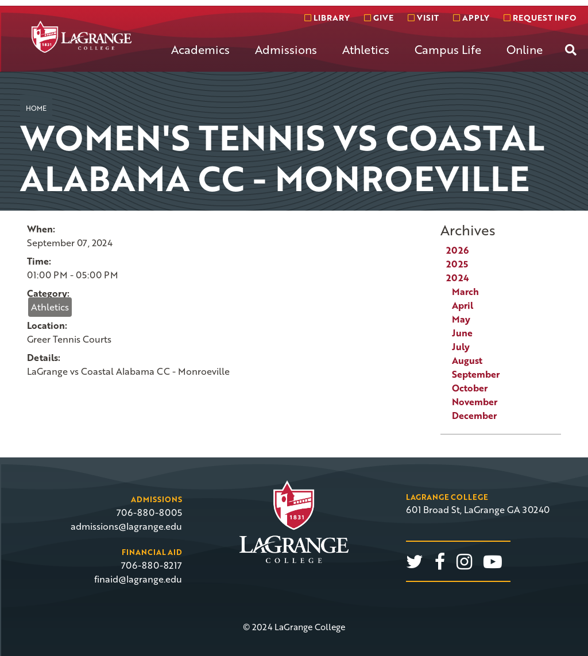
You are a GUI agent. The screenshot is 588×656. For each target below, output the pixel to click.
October (470, 388)
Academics (200, 49)
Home (36, 108)
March (465, 291)
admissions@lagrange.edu (126, 526)
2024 (457, 278)
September (476, 374)
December (474, 415)
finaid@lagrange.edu (138, 579)
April (462, 305)
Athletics (365, 49)
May (461, 319)
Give (378, 17)
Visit (423, 17)
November (474, 402)
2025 (457, 264)
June (462, 333)
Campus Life (448, 49)
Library (327, 17)
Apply (471, 17)
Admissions (286, 49)
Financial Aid (152, 552)
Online (524, 49)
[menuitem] (200, 58)
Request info (540, 17)
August (467, 360)
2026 (457, 250)
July (461, 347)
